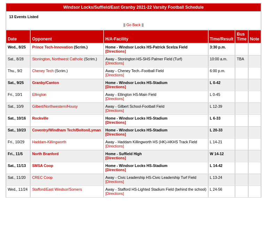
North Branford (45, 154)
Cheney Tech (43, 71)
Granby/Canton (45, 83)
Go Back (134, 25)
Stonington (41, 59)
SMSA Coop (42, 165)
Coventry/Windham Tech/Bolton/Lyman (66, 130)
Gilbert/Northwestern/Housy (55, 106)
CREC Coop (42, 177)
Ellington (39, 94)
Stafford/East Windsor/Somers (57, 189)
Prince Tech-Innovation (52, 47)
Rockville (40, 118)
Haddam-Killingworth (49, 142)
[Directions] (115, 51)
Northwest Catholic (67, 59)
